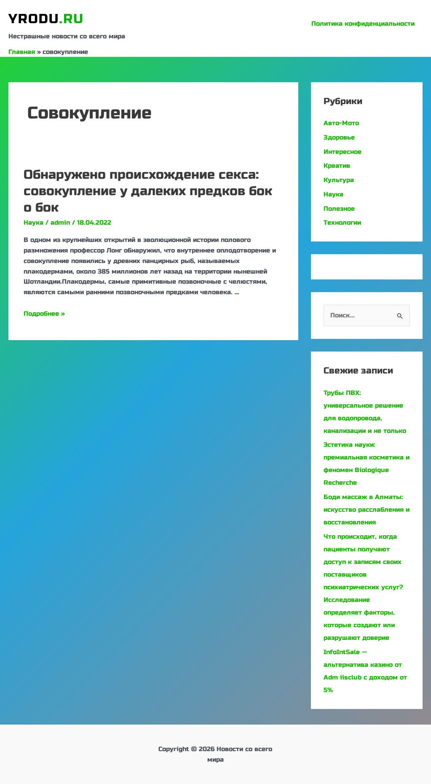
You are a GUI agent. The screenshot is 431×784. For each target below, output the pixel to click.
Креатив (337, 165)
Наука (33, 222)
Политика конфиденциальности (364, 23)
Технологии (342, 222)
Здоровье (339, 137)
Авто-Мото (341, 123)
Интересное (342, 152)
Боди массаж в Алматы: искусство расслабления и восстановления (367, 509)
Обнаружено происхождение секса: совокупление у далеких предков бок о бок (148, 191)
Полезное (339, 208)
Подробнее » (44, 313)
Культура (339, 180)
